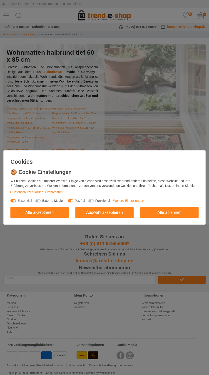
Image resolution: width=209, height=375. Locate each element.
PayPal (80, 200)
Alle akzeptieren (39, 212)
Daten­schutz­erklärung (26, 192)
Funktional (102, 200)
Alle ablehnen (169, 212)
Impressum (54, 192)
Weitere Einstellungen (128, 200)
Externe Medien (53, 200)
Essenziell (25, 200)
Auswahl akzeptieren (104, 212)
